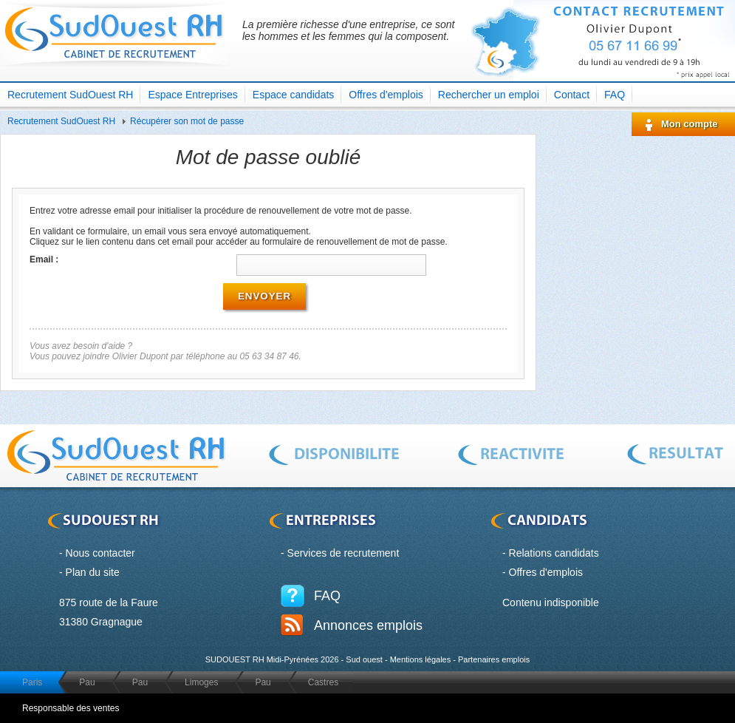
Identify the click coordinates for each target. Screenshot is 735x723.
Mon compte (689, 123)
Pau (87, 682)
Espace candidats (294, 95)
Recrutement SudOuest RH (70, 95)
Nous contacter (100, 553)
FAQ (614, 95)
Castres (323, 682)
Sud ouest (364, 659)
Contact (571, 95)
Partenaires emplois (494, 659)
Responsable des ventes (70, 708)
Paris (32, 682)
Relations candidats (554, 553)
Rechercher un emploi (488, 95)
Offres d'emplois (386, 95)
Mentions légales (420, 659)
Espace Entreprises (192, 95)
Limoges (201, 682)
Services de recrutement (343, 553)
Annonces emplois (368, 625)
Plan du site (93, 572)
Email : (44, 259)
